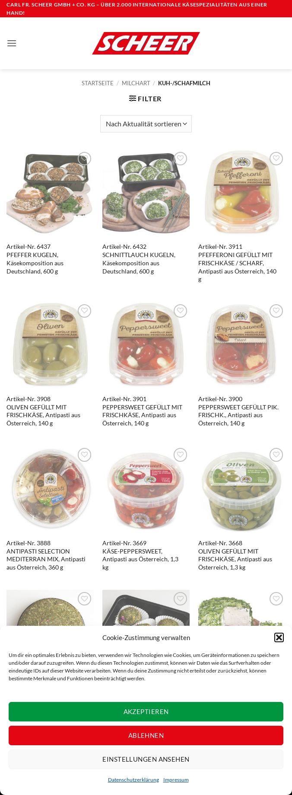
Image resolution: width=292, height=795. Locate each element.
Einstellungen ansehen (145, 759)
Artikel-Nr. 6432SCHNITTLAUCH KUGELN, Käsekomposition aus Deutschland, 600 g (138, 258)
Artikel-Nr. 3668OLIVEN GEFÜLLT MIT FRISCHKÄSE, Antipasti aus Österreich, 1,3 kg (235, 555)
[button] (279, 637)
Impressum (176, 779)
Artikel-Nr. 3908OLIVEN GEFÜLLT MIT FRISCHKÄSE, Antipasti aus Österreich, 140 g (43, 411)
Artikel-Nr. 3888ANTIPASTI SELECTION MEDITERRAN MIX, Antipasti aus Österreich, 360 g (46, 555)
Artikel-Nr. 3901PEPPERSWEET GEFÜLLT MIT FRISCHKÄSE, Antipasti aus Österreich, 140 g (142, 411)
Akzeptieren (146, 711)
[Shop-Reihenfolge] (145, 123)
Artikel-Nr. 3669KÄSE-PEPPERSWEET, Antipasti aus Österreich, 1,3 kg (140, 555)
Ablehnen (146, 735)
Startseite (98, 83)
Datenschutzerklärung (133, 779)
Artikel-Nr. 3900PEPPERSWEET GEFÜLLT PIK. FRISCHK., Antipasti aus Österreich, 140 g (238, 411)
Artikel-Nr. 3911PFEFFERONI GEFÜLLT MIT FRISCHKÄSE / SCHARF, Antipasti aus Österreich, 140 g (237, 263)
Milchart (136, 83)
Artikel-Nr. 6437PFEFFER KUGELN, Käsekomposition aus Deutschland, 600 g (34, 258)
